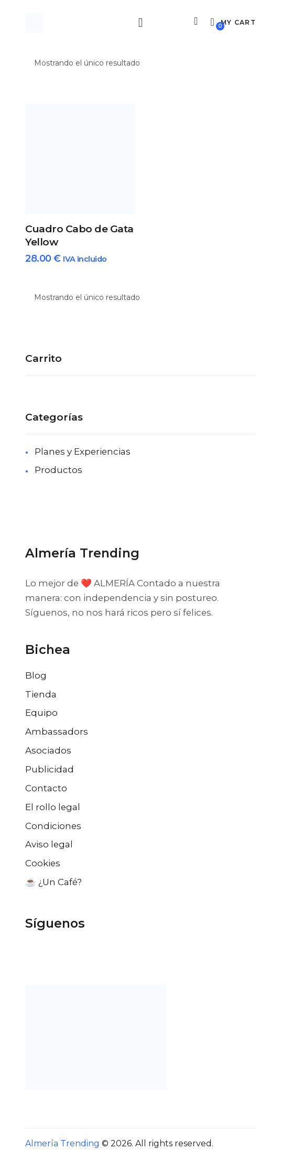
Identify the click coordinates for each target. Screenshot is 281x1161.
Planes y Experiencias (83, 453)
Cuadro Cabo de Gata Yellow (79, 237)
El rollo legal (52, 808)
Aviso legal (49, 846)
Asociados (48, 752)
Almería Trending (62, 1145)
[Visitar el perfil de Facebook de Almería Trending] (29, 956)
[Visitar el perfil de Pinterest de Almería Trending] (92, 956)
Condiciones (53, 827)
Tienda (41, 696)
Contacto (46, 789)
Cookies (42, 864)
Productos (58, 471)
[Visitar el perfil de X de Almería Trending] (50, 956)
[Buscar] (194, 22)
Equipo (41, 714)
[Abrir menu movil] (140, 23)
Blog (36, 677)
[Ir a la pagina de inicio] (34, 24)
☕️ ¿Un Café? (53, 883)
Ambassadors (56, 733)
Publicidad (49, 771)
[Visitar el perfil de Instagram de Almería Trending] (71, 956)
